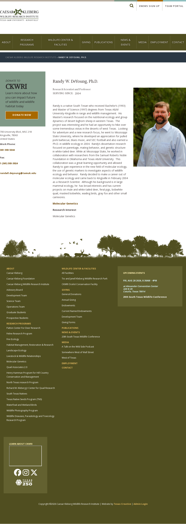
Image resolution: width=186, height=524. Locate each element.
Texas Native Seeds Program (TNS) (24, 399)
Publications (103, 42)
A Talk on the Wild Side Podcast (78, 346)
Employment (159, 42)
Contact (178, 42)
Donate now (22, 114)
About (6, 42)
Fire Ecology (13, 339)
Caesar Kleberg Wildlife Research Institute (30, 57)
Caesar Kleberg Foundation (21, 278)
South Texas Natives (17, 393)
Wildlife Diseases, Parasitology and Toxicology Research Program (30, 418)
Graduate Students (16, 312)
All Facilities (68, 273)
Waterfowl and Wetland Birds (22, 404)
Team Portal (174, 6)
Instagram (26, 473)
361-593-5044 (7, 150)
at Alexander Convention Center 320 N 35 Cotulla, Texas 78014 (140, 289)
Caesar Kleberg (14, 273)
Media (142, 42)
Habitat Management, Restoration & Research (30, 344)
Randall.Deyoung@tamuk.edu (18, 173)
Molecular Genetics (65, 203)
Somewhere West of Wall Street (78, 352)
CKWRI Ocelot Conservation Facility (80, 284)
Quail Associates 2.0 (17, 367)
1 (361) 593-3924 (9, 163)
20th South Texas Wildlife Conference (81, 336)
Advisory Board (15, 289)
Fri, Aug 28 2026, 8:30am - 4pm (140, 280)
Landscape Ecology (16, 350)
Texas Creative (122, 503)
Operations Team (16, 306)
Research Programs (27, 42)
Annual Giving (69, 299)
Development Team (17, 295)
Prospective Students (17, 318)
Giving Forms (68, 322)
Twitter (34, 473)
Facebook (18, 473)
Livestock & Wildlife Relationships (24, 356)
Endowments (68, 305)
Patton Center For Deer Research (23, 327)
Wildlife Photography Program (22, 410)
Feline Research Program (19, 333)
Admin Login (141, 503)
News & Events (126, 42)
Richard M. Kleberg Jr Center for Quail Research (31, 388)
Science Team (14, 301)
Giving (86, 42)
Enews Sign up (149, 6)
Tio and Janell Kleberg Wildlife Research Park (84, 278)
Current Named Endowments (77, 311)
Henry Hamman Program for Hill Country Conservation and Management (27, 374)
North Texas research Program (22, 382)
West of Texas (69, 357)
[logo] (19, 15)
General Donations (71, 294)
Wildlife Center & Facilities (60, 42)
